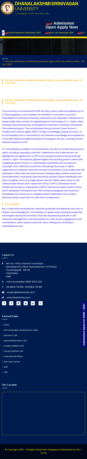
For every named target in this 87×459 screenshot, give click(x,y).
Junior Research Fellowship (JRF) (25, 32)
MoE (5, 367)
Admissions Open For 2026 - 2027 (84, 324)
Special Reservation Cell (14, 340)
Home (5, 58)
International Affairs (12, 356)
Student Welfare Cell (13, 346)
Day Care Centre (11, 361)
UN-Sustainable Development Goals (20, 330)
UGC (5, 372)
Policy (5, 324)
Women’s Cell (9, 335)
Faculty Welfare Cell (12, 351)
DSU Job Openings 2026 (61, 32)
